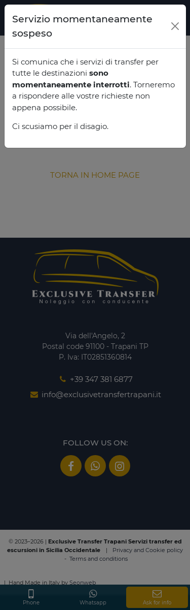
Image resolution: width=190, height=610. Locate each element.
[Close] (175, 26)
